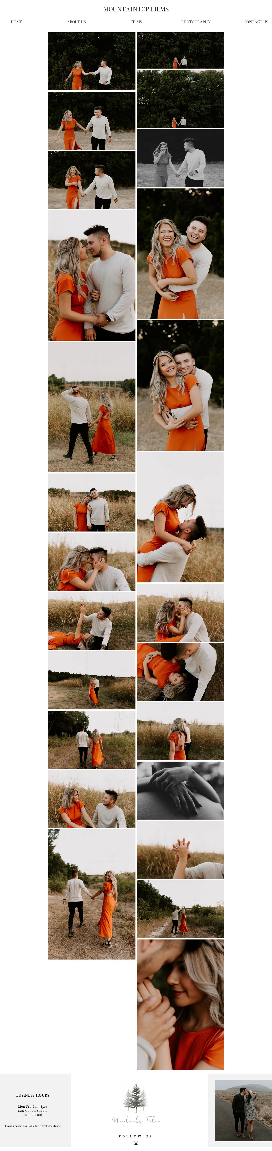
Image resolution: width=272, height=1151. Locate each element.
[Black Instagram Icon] (136, 1142)
